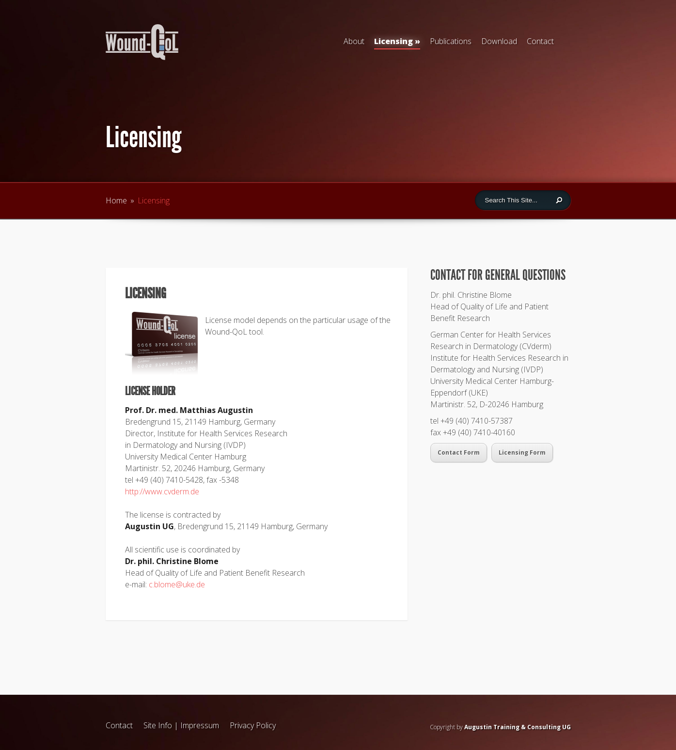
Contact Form (459, 452)
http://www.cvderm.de (162, 491)
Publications (451, 41)
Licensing (397, 42)
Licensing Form (522, 452)
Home (116, 200)
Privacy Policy (253, 725)
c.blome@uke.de (177, 584)
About (354, 41)
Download (499, 41)
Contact (540, 41)
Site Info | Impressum (181, 725)
